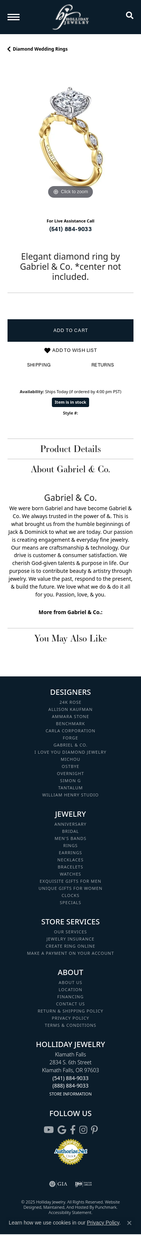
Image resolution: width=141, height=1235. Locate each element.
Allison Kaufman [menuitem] (71, 709)
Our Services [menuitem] (70, 932)
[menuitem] (58, 1184)
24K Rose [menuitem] (70, 702)
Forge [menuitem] (70, 738)
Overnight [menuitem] (70, 773)
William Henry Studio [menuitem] (70, 795)
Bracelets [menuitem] (70, 867)
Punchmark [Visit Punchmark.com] (106, 1207)
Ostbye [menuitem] (70, 766)
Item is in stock (70, 402)
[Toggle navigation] (13, 17)
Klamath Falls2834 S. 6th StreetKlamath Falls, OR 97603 (70, 1074)
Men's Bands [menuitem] (70, 838)
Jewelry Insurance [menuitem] (70, 939)
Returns (102, 364)
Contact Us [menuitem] (70, 1004)
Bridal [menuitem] (70, 831)
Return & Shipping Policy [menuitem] (70, 1011)
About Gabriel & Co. (70, 469)
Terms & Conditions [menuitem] (70, 1025)
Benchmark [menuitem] (70, 723)
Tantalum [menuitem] (70, 787)
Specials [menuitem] (70, 902)
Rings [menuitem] (70, 845)
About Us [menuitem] (70, 982)
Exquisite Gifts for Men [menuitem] (71, 881)
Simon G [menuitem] (70, 780)
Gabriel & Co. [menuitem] (70, 745)
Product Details (70, 448)
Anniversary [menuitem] (70, 824)
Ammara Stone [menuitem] (70, 716)
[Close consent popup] (129, 1223)
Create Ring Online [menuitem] (71, 946)
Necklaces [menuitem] (71, 859)
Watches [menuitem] (70, 874)
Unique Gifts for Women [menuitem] (71, 888)
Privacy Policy (103, 1223)
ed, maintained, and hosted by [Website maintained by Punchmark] (65, 1207)
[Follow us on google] (62, 1129)
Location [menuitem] (70, 989)
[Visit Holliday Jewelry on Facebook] (73, 1129)
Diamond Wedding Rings (40, 49)
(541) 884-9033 (70, 228)
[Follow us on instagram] (83, 1129)
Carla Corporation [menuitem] (70, 730)
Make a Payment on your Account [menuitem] (70, 953)
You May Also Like (70, 638)
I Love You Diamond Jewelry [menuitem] (70, 752)
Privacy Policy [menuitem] (70, 1018)
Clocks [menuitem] (71, 895)
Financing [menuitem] (70, 996)
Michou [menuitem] (70, 759)
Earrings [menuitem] (70, 852)
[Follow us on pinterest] (94, 1129)
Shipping (39, 364)
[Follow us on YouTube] (49, 1129)
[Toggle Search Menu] (129, 17)
